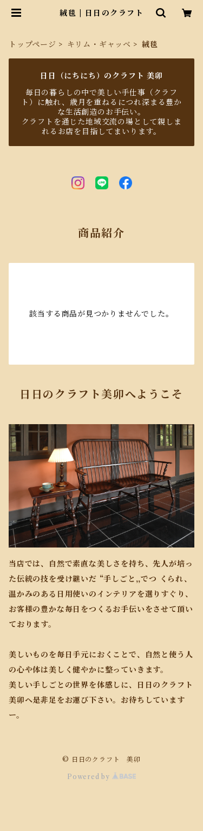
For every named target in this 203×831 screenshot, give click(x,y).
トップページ (32, 44)
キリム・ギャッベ (99, 44)
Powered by (101, 777)
